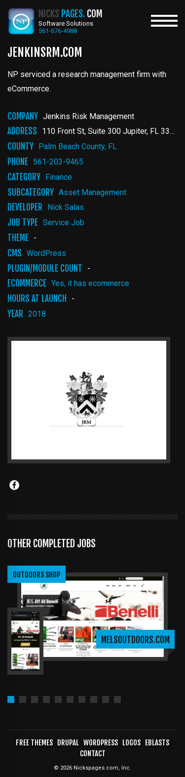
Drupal (68, 742)
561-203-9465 (58, 161)
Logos (131, 742)
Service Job (63, 222)
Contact (93, 753)
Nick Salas (65, 207)
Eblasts (157, 742)
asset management (92, 192)
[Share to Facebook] (14, 485)
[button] (10, 699)
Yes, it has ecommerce (90, 283)
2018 (37, 314)
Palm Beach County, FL (77, 146)
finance (58, 177)
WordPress (46, 253)
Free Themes (34, 742)
